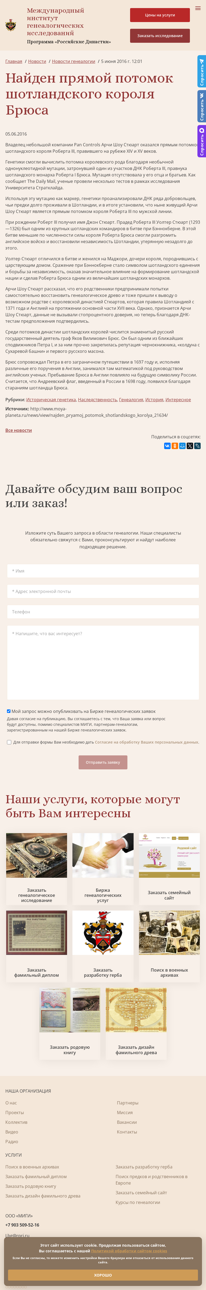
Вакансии (127, 1122)
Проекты (14, 1112)
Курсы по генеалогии (138, 1202)
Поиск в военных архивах (169, 973)
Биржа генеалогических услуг (103, 895)
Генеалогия (131, 400)
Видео (11, 1132)
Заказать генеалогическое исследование (36, 895)
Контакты (127, 1132)
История (154, 400)
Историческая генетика (51, 400)
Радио (11, 1142)
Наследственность (97, 400)
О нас (11, 1103)
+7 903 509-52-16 (22, 1225)
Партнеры (127, 1103)
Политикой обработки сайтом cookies (129, 1250)
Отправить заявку (103, 762)
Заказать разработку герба (103, 973)
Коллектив (16, 1122)
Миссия (125, 1112)
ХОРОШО (103, 1275)
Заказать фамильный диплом (36, 973)
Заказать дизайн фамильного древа (136, 1050)
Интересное (178, 400)
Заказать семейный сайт (169, 895)
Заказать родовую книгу (70, 1050)
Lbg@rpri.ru (17, 1236)
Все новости (18, 430)
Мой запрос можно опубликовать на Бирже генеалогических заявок (81, 711)
